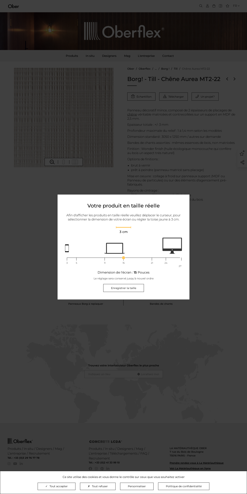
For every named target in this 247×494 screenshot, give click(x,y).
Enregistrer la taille (123, 288)
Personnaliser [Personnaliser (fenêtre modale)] (137, 486)
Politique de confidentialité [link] (184, 486)
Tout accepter (56, 486)
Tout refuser (98, 486)
